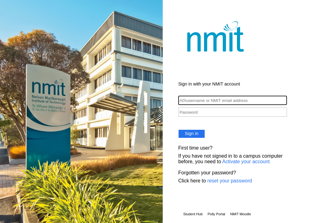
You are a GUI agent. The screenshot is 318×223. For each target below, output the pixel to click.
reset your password (229, 180)
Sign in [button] (191, 133)
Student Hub (192, 214)
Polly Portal (216, 214)
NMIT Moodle (240, 214)
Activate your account (246, 161)
